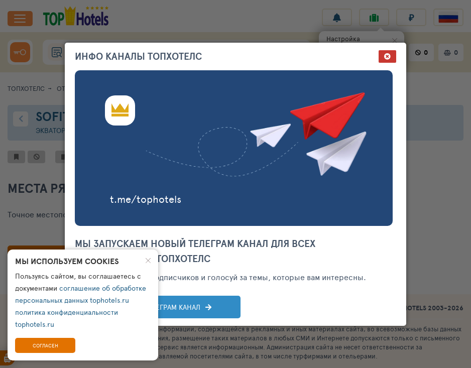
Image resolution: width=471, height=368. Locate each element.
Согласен (45, 345)
